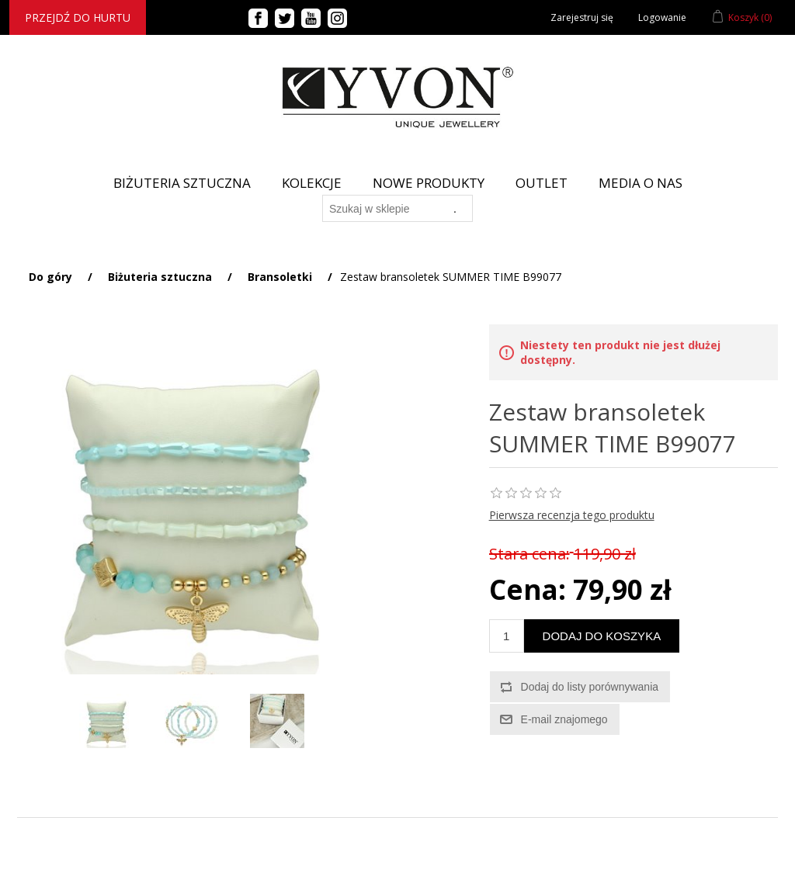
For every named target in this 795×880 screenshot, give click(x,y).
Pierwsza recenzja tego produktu (571, 515)
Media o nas (640, 183)
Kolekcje (312, 183)
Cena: (527, 589)
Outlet (542, 183)
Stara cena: (529, 553)
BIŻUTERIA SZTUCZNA (182, 183)
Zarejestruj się (581, 17)
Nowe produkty (428, 183)
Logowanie (662, 17)
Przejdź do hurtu (77, 17)
